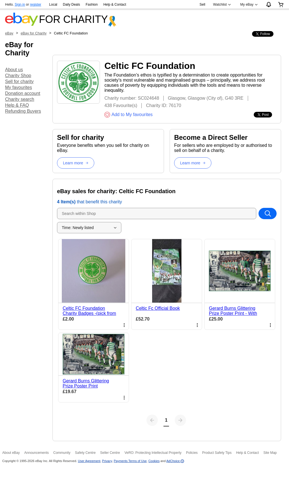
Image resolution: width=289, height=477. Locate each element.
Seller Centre (110, 453)
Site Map (270, 453)
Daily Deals (71, 4)
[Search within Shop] (268, 213)
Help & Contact (114, 4)
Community (62, 453)
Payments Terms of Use (130, 461)
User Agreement (89, 461)
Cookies (154, 461)
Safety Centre (85, 453)
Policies (192, 453)
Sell (202, 4)
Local (53, 4)
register (35, 4)
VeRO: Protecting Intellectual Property (152, 453)
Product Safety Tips (216, 453)
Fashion (92, 4)
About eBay (11, 453)
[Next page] (180, 420)
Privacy (107, 461)
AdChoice (175, 461)
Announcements (36, 453)
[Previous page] (152, 420)
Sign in (20, 4)
